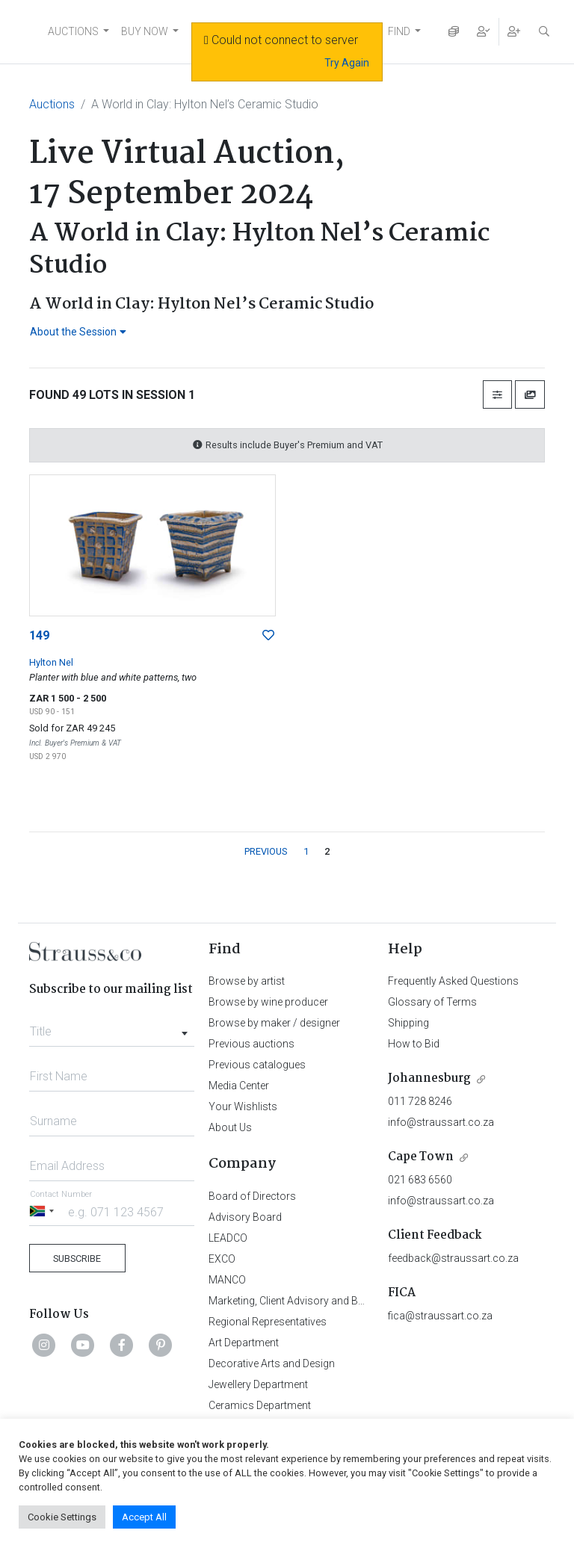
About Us (230, 1127)
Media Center (239, 1086)
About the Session (78, 332)
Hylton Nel (51, 662)
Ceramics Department (260, 1405)
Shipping (408, 1023)
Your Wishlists (243, 1106)
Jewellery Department (258, 1384)
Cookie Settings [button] (62, 1517)
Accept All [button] (144, 1517)
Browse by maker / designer (274, 1023)
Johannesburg (429, 1078)
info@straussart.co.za (441, 1122)
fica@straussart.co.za (440, 1316)
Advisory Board (245, 1217)
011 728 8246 (420, 1101)
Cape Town (421, 1157)
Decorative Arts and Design (272, 1363)
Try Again (346, 63)
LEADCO (228, 1238)
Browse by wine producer (268, 1002)
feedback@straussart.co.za (453, 1258)
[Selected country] (44, 1211)
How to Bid (413, 1044)
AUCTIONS (73, 31)
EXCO (222, 1259)
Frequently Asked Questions (453, 981)
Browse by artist (247, 981)
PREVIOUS (265, 851)
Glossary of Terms (432, 1002)
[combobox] (111, 1027)
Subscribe (77, 1258)
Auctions (52, 104)
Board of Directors (252, 1196)
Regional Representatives (268, 1322)
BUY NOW (144, 31)
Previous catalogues (257, 1065)
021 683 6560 (420, 1180)
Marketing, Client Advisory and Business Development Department (362, 1301)
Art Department (244, 1343)
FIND (399, 31)
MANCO (227, 1280)
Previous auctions (251, 1044)
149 (39, 635)
